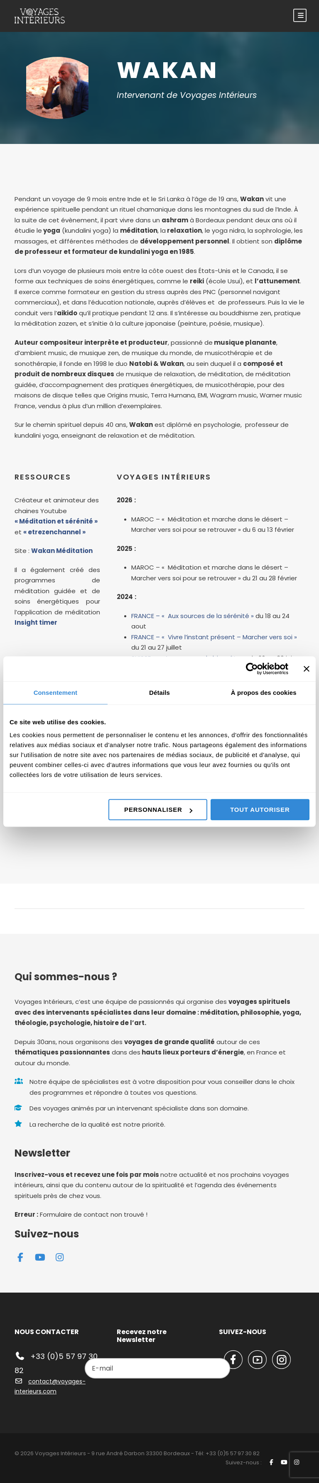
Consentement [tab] (55, 692)
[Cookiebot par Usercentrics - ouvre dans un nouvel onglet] (252, 668)
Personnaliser (158, 809)
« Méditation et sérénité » (56, 521)
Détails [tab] (159, 692)
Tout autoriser (260, 809)
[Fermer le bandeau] (306, 669)
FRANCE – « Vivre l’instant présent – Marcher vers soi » (214, 637)
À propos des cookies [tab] (264, 692)
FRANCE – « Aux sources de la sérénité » (192, 615)
